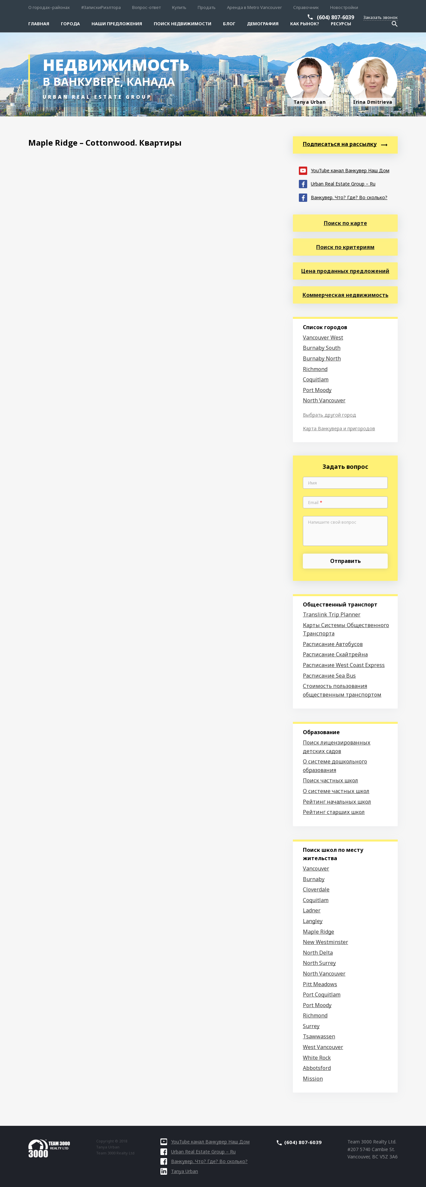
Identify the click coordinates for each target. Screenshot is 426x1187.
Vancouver (316, 868)
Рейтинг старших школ (334, 812)
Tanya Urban (179, 1171)
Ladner (311, 910)
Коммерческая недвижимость (345, 295)
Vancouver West (323, 337)
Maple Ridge (318, 931)
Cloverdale (316, 889)
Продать (207, 7)
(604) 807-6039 (335, 17)
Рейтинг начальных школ (337, 801)
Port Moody (317, 390)
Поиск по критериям (345, 247)
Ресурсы (341, 24)
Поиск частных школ (330, 780)
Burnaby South (321, 347)
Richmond (315, 369)
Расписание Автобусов (333, 644)
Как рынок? (304, 24)
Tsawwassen (319, 1036)
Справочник (306, 7)
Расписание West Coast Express (344, 665)
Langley (312, 921)
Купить (179, 7)
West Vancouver (323, 1047)
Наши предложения (117, 24)
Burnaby (313, 879)
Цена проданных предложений (345, 271)
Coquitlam (315, 379)
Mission (313, 1078)
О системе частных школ (336, 791)
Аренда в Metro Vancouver (254, 7)
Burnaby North (322, 358)
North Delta (318, 952)
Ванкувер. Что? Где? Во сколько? (343, 197)
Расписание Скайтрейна (335, 654)
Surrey (311, 1026)
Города (70, 24)
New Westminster (325, 942)
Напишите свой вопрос (332, 522)
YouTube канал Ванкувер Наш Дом (344, 170)
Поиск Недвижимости (182, 24)
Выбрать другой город (329, 415)
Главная (38, 24)
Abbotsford (317, 1068)
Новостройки (344, 7)
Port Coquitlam (321, 994)
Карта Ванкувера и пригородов (339, 428)
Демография (263, 24)
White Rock (317, 1057)
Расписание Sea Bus (329, 675)
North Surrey (319, 963)
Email (315, 502)
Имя (312, 483)
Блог (229, 24)
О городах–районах (49, 7)
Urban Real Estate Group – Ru (337, 183)
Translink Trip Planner (331, 614)
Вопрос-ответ (146, 7)
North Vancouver (324, 400)
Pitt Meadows (320, 984)
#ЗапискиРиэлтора (101, 7)
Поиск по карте (345, 223)
